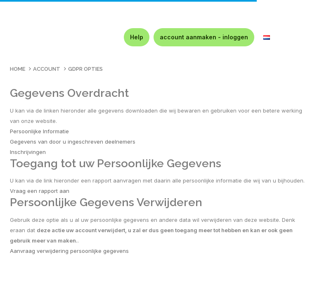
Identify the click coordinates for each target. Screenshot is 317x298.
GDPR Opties (85, 69)
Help (136, 37)
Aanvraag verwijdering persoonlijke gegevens (69, 251)
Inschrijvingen (28, 152)
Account (46, 69)
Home (17, 69)
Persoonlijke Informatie (39, 131)
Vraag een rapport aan (39, 190)
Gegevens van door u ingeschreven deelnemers (72, 141)
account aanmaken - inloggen (204, 37)
